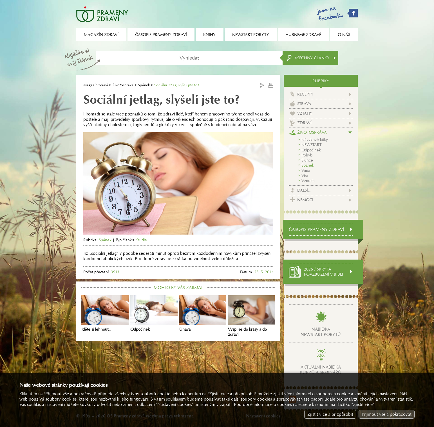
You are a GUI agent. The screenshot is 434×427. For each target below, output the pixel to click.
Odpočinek (154, 313)
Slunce (307, 160)
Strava (304, 103)
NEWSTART (311, 144)
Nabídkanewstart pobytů (321, 331)
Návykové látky (314, 139)
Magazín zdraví (95, 85)
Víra (304, 175)
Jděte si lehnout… (105, 313)
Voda (305, 170)
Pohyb (306, 155)
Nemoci (305, 199)
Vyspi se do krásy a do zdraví (251, 316)
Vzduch (308, 180)
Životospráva (122, 85)
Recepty (305, 94)
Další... (303, 190)
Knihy (209, 34)
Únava (203, 313)
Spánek (144, 85)
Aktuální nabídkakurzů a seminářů (320, 369)
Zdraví (304, 122)
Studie (141, 239)
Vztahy (304, 113)
